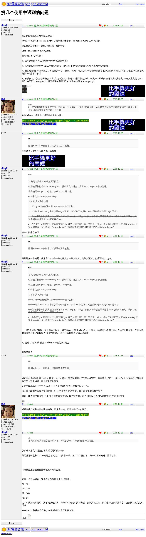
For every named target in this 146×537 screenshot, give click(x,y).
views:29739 (6, 533)
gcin (27, 4)
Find (120, 4)
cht (9, 4)
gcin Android (39, 4)
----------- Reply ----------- (11, 20)
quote (131, 26)
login (137, 4)
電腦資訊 (17, 4)
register (142, 4)
